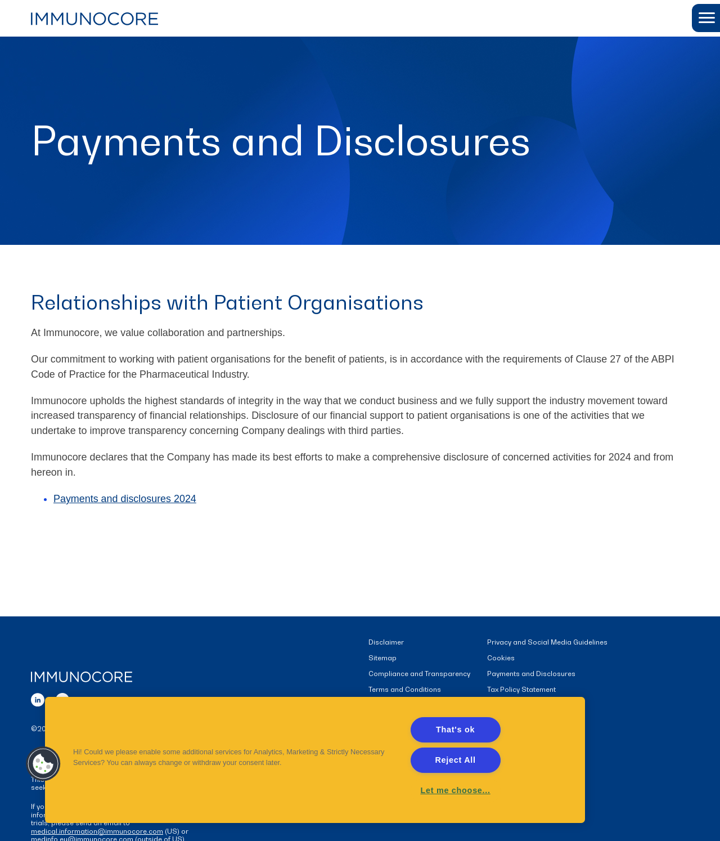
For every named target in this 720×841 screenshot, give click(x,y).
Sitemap (382, 658)
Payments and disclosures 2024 (125, 499)
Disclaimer (386, 642)
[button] (706, 18)
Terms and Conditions (404, 690)
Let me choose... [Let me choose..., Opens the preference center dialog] (455, 790)
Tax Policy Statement (521, 690)
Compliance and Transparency (419, 674)
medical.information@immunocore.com (97, 831)
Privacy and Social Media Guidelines (547, 642)
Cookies (501, 658)
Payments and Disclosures (531, 674)
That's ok (455, 729)
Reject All (455, 759)
